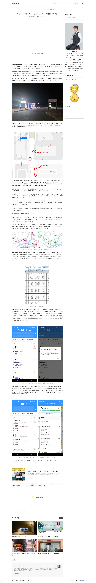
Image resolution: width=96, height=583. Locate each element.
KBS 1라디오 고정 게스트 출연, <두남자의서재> (48, 553)
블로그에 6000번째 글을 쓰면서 (19, 536)
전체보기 (52, 9)
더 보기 (60, 518)
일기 (38, 16)
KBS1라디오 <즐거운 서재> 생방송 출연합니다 (48, 536)
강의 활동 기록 (45, 9)
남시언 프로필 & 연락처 (70, 17)
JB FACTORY (81, 580)
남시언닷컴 (17, 565)
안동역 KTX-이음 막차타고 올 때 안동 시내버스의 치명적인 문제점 (37, 14)
